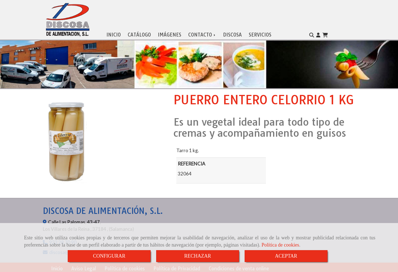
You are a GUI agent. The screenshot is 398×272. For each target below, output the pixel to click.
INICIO (113, 34)
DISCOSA (232, 34)
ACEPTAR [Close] (286, 256)
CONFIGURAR (109, 256)
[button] (318, 34)
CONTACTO (202, 34)
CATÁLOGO (139, 34)
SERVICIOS (260, 34)
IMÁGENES (169, 34)
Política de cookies (280, 245)
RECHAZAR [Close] (197, 256)
